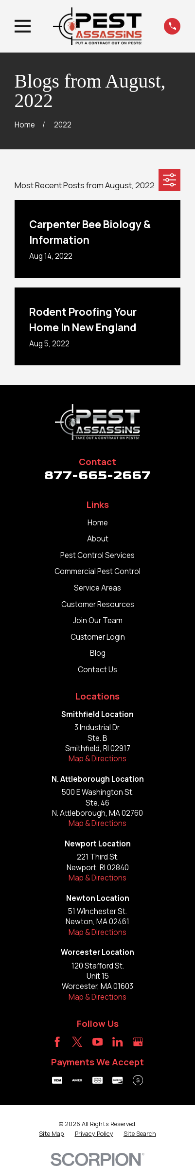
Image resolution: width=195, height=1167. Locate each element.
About (97, 539)
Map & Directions (97, 759)
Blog (98, 653)
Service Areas (97, 588)
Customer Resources (97, 604)
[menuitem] (51, 1134)
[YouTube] (97, 1042)
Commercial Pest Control (97, 571)
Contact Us (97, 669)
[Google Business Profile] (138, 1042)
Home (98, 523)
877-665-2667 (97, 475)
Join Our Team (98, 620)
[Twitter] (77, 1042)
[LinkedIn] (117, 1042)
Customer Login (98, 637)
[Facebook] (57, 1042)
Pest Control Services (97, 555)
